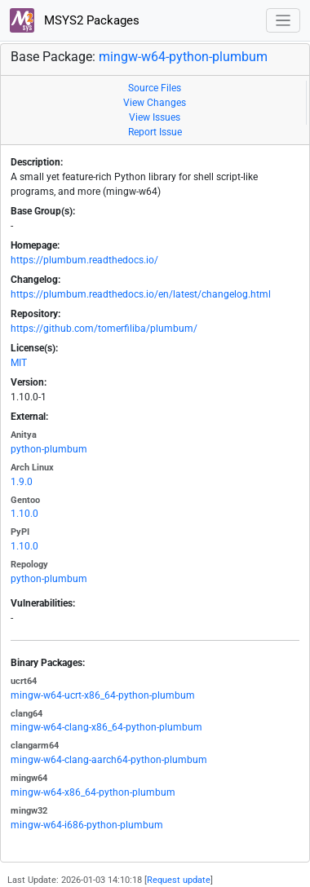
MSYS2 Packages (75, 20)
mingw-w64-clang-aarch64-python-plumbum (109, 760)
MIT (19, 362)
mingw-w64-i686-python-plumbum (87, 825)
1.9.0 (22, 482)
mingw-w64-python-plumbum (183, 56)
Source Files (154, 88)
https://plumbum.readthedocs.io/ (84, 260)
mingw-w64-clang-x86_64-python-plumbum (106, 727)
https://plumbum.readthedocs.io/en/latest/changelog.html (141, 294)
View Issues (154, 117)
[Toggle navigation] (283, 20)
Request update (178, 880)
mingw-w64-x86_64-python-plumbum (93, 792)
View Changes (154, 102)
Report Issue (155, 132)
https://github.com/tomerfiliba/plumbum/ (104, 328)
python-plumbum (49, 449)
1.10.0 (24, 513)
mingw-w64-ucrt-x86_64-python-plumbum (103, 695)
